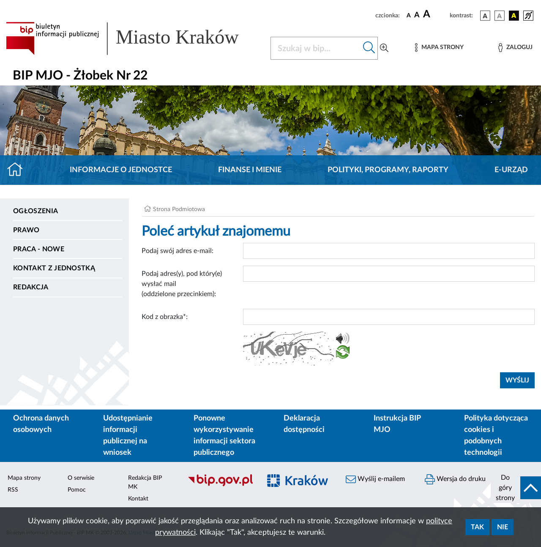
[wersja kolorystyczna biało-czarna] (499, 15)
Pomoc (77, 490)
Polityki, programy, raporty (388, 170)
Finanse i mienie (249, 170)
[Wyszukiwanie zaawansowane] (384, 48)
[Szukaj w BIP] (315, 48)
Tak (477, 527)
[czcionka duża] (435, 14)
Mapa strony (24, 478)
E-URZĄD (511, 170)
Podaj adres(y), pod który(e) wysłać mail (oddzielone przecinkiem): (182, 283)
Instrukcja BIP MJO (397, 424)
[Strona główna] (18, 170)
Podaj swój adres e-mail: (177, 250)
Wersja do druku (455, 479)
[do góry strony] (516, 488)
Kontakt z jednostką (54, 268)
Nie (502, 527)
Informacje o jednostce (121, 170)
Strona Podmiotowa (179, 209)
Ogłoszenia (35, 211)
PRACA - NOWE (38, 249)
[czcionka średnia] (417, 15)
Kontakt (138, 499)
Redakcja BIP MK (145, 482)
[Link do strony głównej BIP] (133, 38)
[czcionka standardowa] (409, 15)
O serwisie (81, 478)
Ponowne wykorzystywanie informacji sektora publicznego (224, 435)
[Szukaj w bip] (369, 48)
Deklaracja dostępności (304, 424)
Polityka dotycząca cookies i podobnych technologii (496, 435)
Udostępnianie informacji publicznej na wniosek (128, 435)
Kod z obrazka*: (165, 316)
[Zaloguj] (515, 47)
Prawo (26, 230)
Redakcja (31, 287)
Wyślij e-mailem (375, 479)
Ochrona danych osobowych (41, 424)
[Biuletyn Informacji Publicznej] (220, 485)
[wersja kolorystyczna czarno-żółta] (514, 15)
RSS (13, 490)
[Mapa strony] (439, 47)
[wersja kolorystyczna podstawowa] (485, 15)
